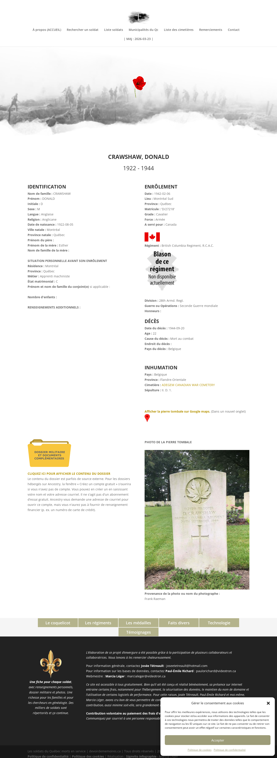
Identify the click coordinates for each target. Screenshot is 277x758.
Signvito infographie (141, 747)
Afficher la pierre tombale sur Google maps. (177, 411)
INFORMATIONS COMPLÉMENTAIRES (226, 3)
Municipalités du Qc (143, 30)
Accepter (217, 740)
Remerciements (210, 30)
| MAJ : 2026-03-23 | (138, 39)
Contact (234, 30)
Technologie (197, 622)
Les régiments (80, 622)
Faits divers (158, 622)
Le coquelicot (41, 622)
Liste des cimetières (179, 30)
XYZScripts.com (157, 755)
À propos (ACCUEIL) (47, 30)
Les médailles (119, 622)
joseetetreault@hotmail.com (186, 656)
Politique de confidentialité (230, 750)
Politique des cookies (88, 747)
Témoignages (236, 622)
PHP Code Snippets (122, 755)
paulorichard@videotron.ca (216, 661)
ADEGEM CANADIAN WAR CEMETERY (188, 385)
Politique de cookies (200, 750)
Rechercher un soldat (82, 30)
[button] (268, 703)
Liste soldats (113, 30)
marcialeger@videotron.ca (146, 667)
